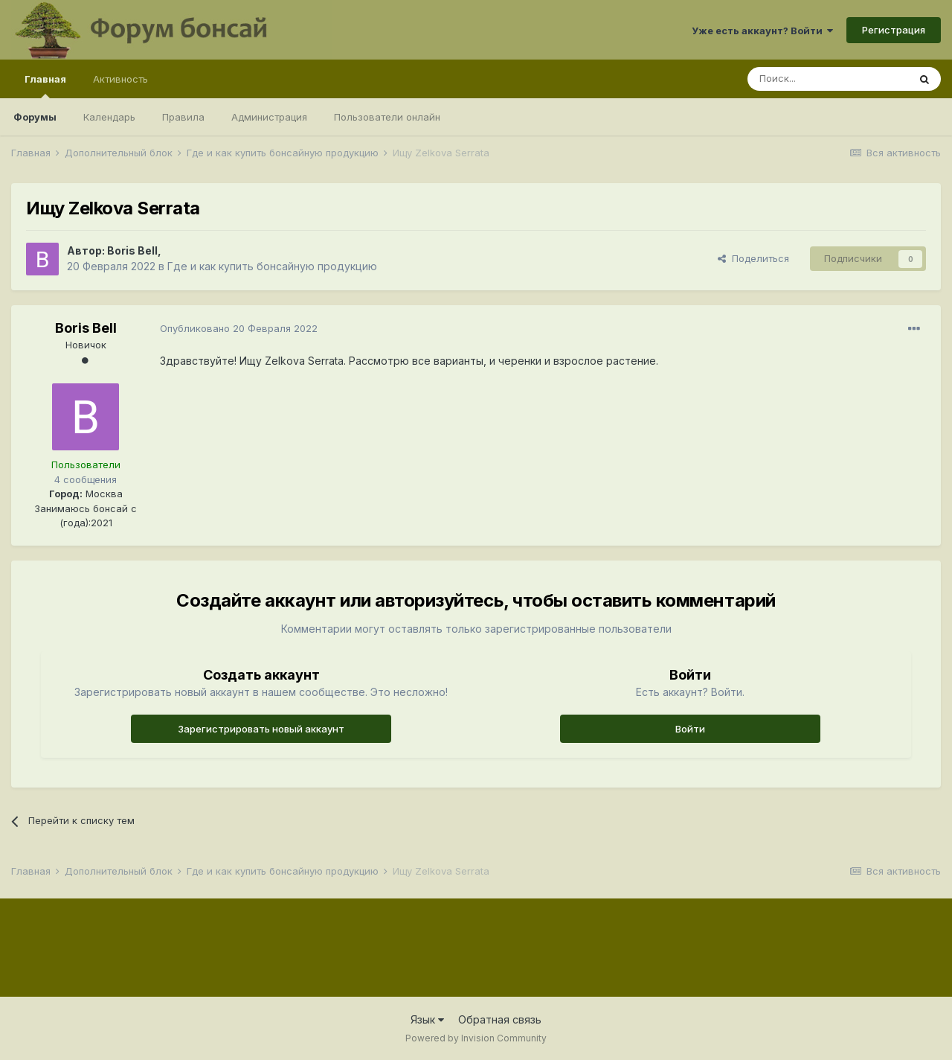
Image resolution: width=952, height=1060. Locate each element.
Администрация (269, 117)
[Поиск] (827, 79)
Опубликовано (239, 328)
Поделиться (753, 258)
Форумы (35, 117)
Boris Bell (132, 250)
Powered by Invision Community (476, 1038)
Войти (690, 729)
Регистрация (893, 30)
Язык (427, 1019)
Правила (183, 117)
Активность (120, 79)
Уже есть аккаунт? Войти (762, 30)
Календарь (109, 117)
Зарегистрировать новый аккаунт (261, 729)
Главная (45, 85)
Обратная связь (499, 1019)
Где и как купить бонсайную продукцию (272, 266)
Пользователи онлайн (387, 117)
